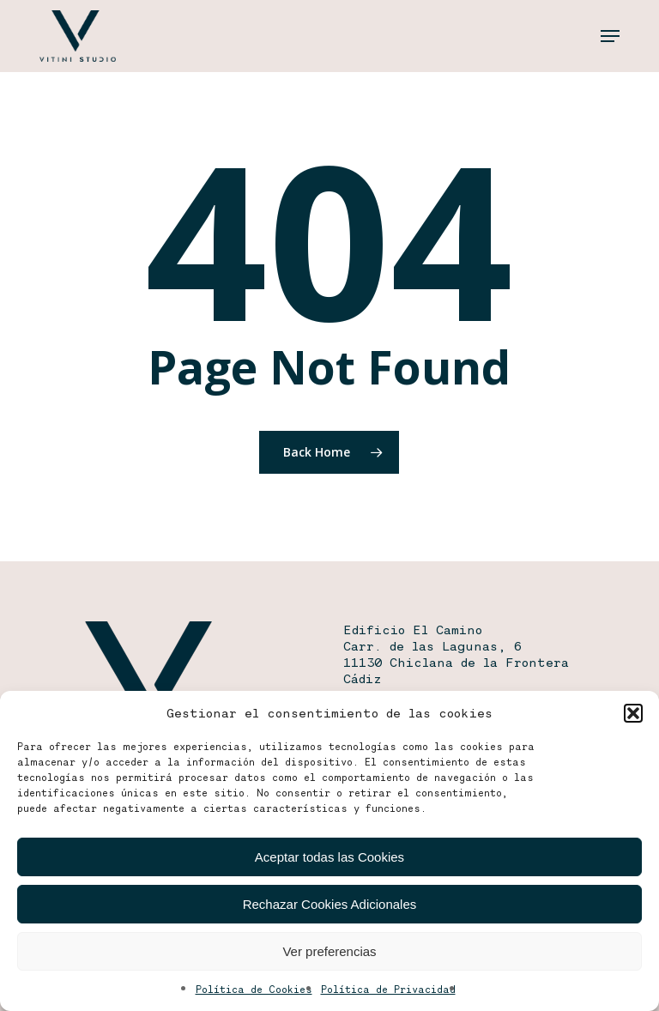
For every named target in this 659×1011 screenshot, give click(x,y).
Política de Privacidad (388, 989)
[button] (633, 713)
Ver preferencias (329, 951)
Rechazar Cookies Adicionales (330, 904)
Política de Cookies (254, 989)
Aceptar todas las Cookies (329, 857)
